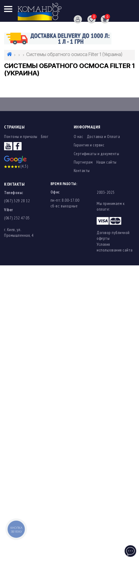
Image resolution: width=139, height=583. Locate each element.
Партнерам (83, 162)
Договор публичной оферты (113, 235)
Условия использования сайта (115, 247)
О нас (78, 136)
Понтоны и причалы (20, 136)
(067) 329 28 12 (17, 200)
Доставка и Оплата (103, 136)
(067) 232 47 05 (17, 217)
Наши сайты (106, 162)
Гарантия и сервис (89, 145)
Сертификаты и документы (96, 153)
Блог (44, 136)
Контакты (82, 170)
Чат (131, 549)
